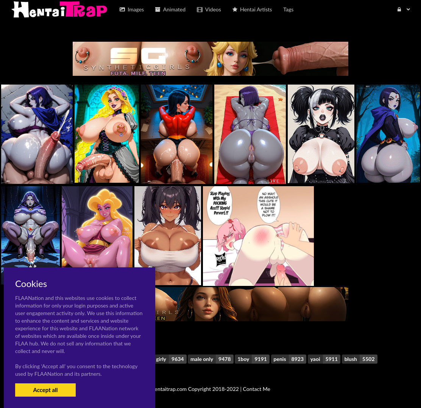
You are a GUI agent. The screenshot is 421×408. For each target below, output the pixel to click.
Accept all (45, 389)
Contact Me (256, 389)
